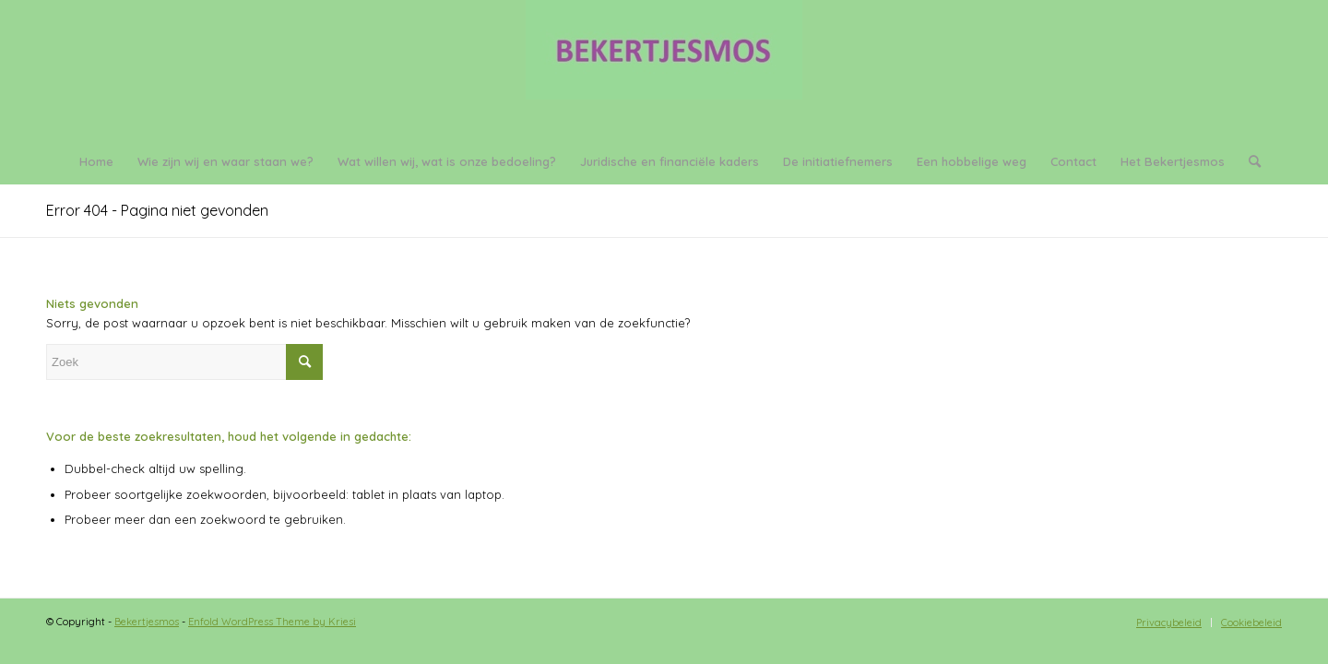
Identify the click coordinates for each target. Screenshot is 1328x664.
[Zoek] (1249, 161)
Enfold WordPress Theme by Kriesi (272, 621)
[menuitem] (96, 161)
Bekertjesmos (146, 621)
